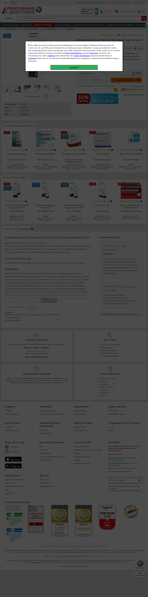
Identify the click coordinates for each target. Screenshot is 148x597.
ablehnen (51, 56)
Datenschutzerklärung (73, 53)
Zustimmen (32, 58)
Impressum (94, 53)
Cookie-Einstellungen (81, 56)
